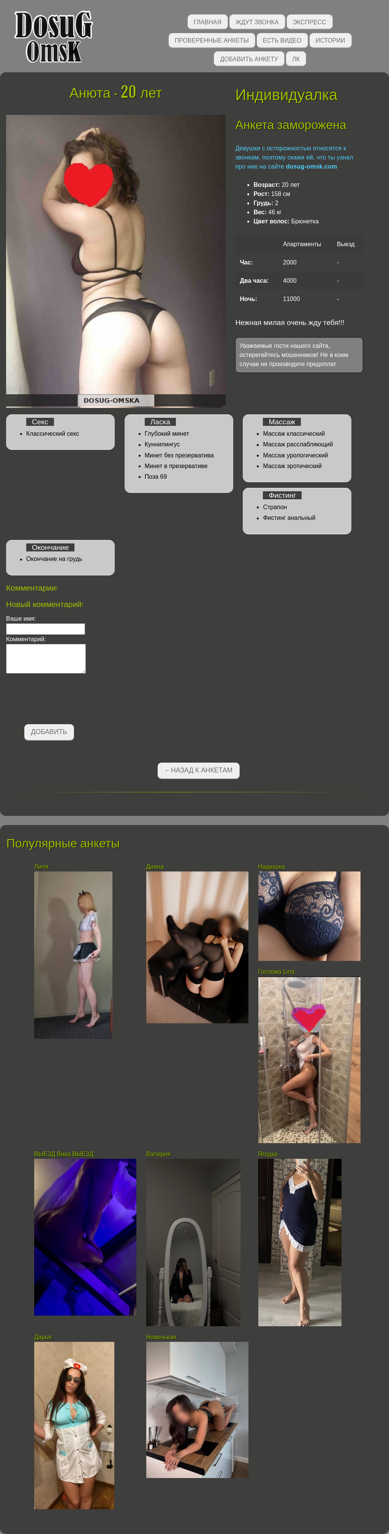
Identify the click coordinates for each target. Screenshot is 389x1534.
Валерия (159, 1154)
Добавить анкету (249, 58)
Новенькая (162, 1337)
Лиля (41, 866)
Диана (156, 866)
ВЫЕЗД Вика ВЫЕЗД (63, 1154)
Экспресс (309, 21)
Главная (207, 21)
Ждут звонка (257, 21)
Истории (330, 39)
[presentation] (64, 700)
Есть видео (282, 39)
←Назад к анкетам (198, 770)
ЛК (296, 58)
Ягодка (268, 1154)
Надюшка (271, 866)
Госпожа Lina (276, 972)
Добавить (49, 732)
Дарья (43, 1337)
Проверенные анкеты (212, 39)
